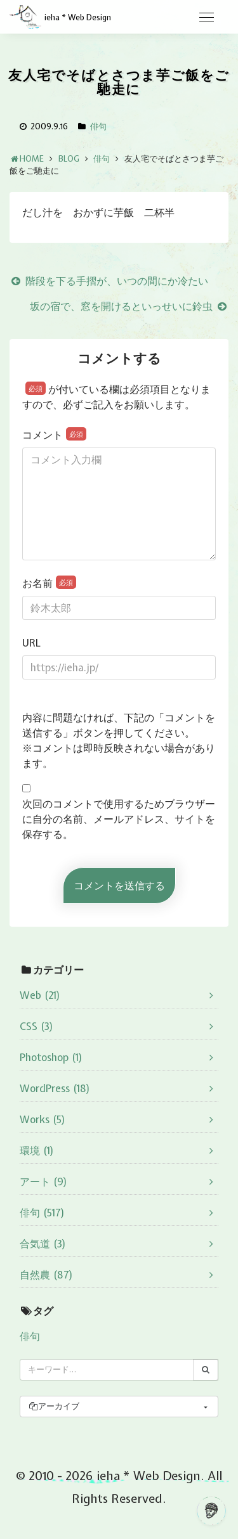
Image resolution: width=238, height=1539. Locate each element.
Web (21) (40, 995)
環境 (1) (37, 1150)
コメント (54, 434)
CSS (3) (36, 1026)
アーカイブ (53, 1406)
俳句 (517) (42, 1213)
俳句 (98, 126)
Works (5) (42, 1119)
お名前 (49, 583)
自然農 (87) (46, 1275)
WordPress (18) (55, 1088)
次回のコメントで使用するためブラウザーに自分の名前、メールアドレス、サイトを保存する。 (118, 819)
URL (31, 643)
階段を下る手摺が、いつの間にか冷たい (109, 281)
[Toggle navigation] (206, 17)
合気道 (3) (43, 1244)
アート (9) (43, 1181)
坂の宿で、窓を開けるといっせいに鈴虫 (129, 306)
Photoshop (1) (51, 1057)
